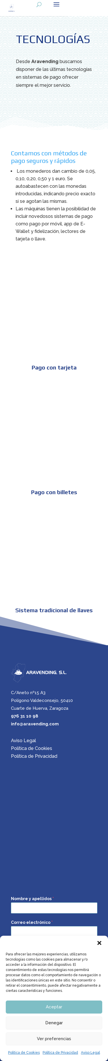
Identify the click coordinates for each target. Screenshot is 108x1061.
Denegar (54, 1022)
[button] (99, 943)
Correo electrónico (32, 922)
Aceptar (54, 1006)
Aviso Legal (90, 1053)
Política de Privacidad (60, 1053)
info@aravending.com (35, 724)
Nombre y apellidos (32, 898)
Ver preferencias (54, 1038)
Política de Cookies (24, 1053)
